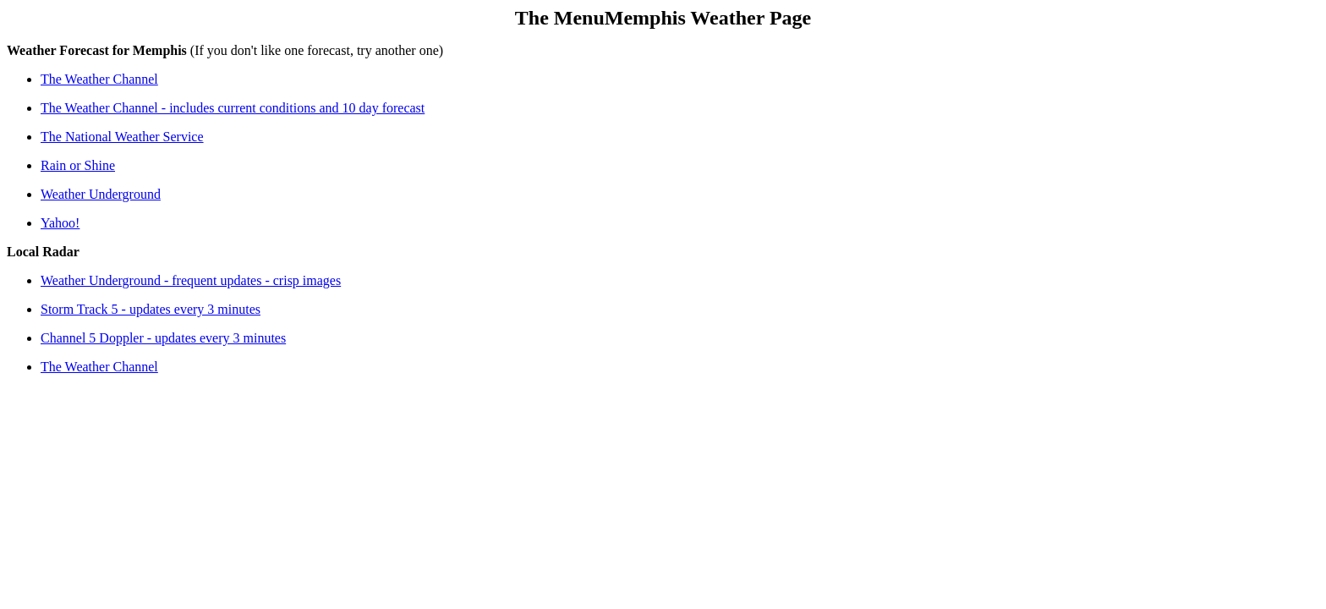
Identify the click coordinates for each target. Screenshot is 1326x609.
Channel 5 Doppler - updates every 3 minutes (163, 338)
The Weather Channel (99, 79)
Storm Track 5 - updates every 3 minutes (150, 309)
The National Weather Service (122, 136)
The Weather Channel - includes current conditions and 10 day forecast (233, 108)
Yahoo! (60, 223)
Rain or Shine (78, 165)
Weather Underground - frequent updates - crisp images (191, 280)
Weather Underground (101, 194)
